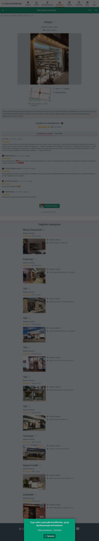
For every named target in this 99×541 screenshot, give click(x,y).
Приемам (49, 536)
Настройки (57, 530)
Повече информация (44, 530)
